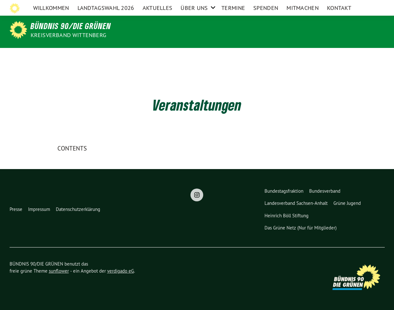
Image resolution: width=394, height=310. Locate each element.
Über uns (194, 55)
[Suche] (371, 6)
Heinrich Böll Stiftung (286, 216)
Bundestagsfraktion (283, 191)
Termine (233, 55)
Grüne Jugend (347, 203)
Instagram (352, 6)
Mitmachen (302, 55)
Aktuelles (158, 55)
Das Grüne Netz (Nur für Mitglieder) (300, 228)
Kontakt (339, 55)
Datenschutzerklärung (78, 209)
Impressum (39, 209)
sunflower (59, 271)
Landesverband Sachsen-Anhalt (296, 203)
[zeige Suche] (377, 6)
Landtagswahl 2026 (106, 55)
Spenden (265, 55)
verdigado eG (120, 271)
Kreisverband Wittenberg (69, 35)
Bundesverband (324, 191)
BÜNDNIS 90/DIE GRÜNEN (71, 26)
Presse (16, 209)
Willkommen (51, 55)
